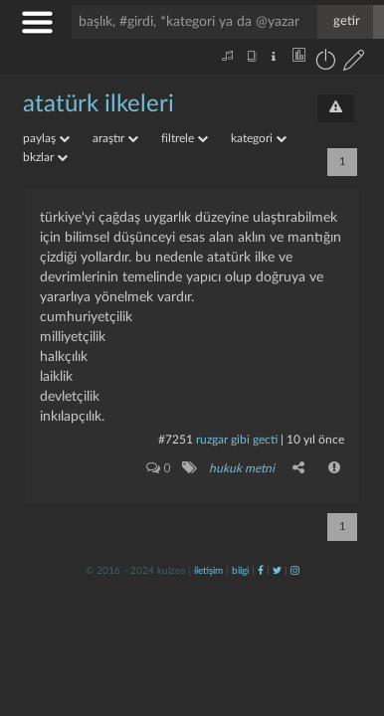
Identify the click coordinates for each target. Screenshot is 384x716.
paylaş (46, 138)
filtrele (184, 138)
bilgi (240, 571)
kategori (259, 138)
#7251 (175, 440)
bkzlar (45, 157)
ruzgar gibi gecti (237, 440)
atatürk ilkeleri (98, 104)
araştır (115, 138)
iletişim (208, 571)
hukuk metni (242, 468)
